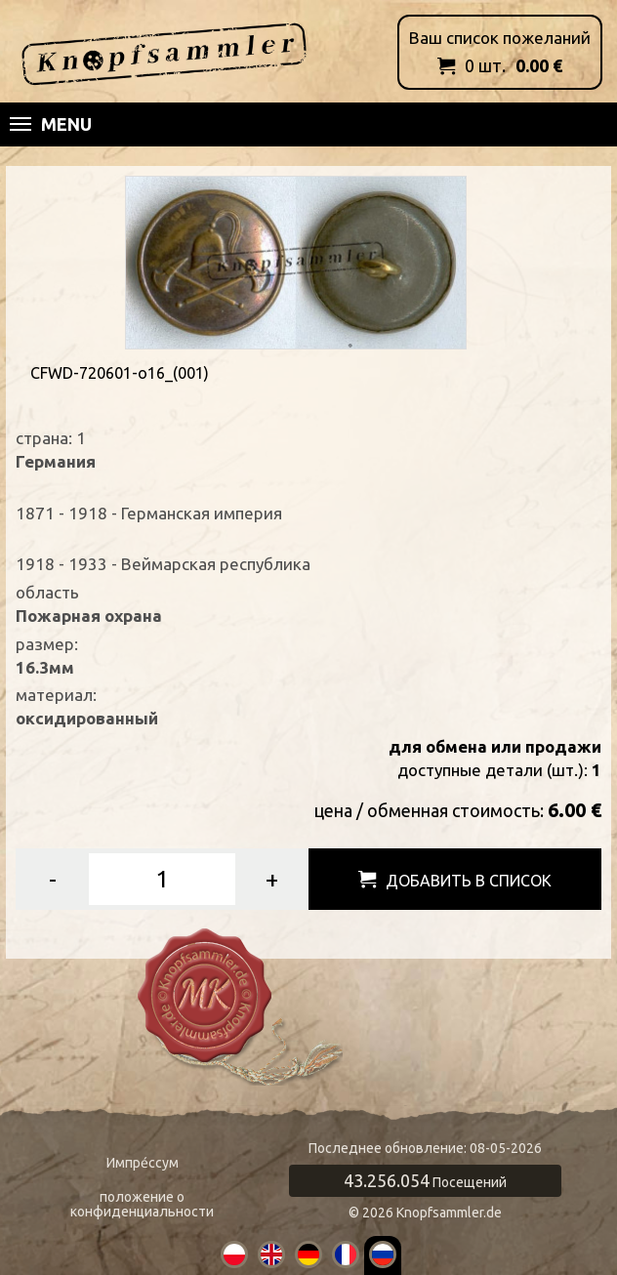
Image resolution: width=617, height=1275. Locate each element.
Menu (51, 124)
